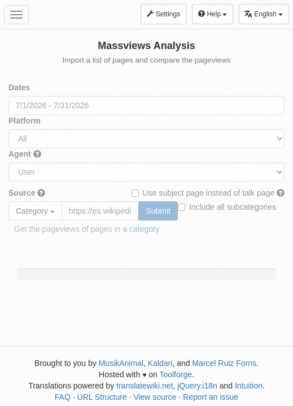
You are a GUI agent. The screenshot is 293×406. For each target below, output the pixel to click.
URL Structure (102, 396)
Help (212, 14)
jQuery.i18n (197, 385)
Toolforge (175, 374)
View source (154, 396)
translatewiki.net (144, 385)
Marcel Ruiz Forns (224, 363)
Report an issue (210, 396)
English (263, 14)
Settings (163, 14)
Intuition (249, 385)
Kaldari (160, 363)
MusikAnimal (121, 363)
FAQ (63, 396)
